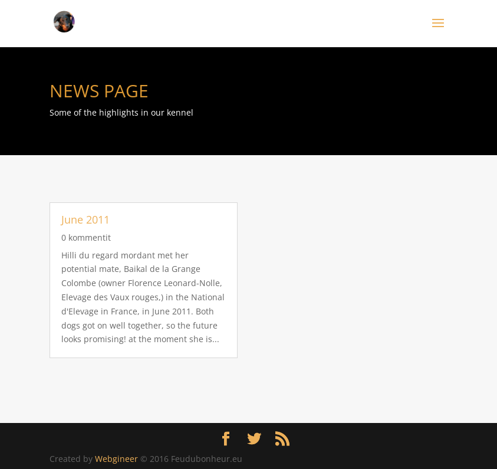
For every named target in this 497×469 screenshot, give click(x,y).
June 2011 (85, 219)
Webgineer (116, 458)
